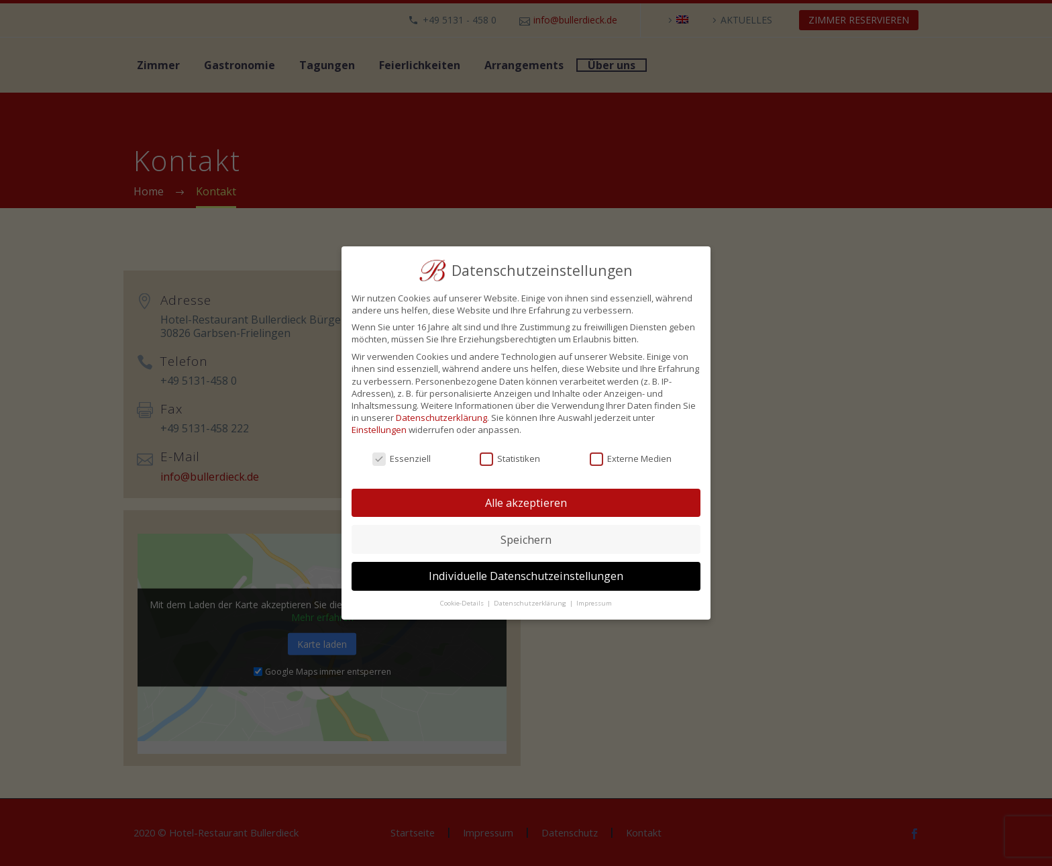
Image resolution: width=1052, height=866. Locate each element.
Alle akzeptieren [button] (526, 502)
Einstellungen (379, 430)
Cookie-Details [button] (463, 603)
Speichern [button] (526, 539)
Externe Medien (631, 458)
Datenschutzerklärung (441, 418)
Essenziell (401, 458)
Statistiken (510, 458)
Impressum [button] (594, 603)
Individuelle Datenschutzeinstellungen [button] (526, 576)
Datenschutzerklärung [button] (531, 603)
